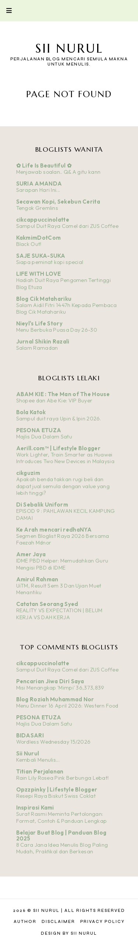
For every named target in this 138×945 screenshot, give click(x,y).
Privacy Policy (102, 921)
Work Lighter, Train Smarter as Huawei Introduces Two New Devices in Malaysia (65, 458)
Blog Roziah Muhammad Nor (55, 699)
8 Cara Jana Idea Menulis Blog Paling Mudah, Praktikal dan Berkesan (62, 848)
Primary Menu (6, 10)
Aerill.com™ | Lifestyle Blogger (58, 448)
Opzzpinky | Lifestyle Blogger (57, 789)
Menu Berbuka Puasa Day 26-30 (56, 330)
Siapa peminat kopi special (50, 262)
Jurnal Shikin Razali (43, 341)
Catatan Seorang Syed (47, 603)
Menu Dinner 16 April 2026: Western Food (67, 705)
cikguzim (28, 472)
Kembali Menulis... (38, 760)
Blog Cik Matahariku (44, 298)
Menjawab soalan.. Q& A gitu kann (58, 172)
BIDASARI (30, 735)
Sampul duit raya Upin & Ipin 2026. (58, 418)
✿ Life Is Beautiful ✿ (44, 165)
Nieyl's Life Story (39, 323)
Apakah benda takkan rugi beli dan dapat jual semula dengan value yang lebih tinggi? (63, 486)
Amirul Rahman (37, 579)
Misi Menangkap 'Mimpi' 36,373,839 (60, 687)
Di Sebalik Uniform (42, 504)
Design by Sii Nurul (69, 933)
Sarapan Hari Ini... (38, 190)
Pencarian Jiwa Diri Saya (50, 681)
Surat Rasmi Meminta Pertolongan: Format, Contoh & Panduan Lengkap (61, 817)
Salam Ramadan (37, 348)
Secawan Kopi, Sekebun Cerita (58, 201)
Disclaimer (58, 921)
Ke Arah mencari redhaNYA (54, 529)
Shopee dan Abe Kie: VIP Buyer (54, 400)
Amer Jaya (31, 554)
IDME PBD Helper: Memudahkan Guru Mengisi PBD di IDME (62, 564)
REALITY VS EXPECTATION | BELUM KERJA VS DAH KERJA (59, 614)
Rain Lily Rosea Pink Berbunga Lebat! (62, 778)
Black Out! (29, 244)
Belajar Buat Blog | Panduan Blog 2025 (61, 835)
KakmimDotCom (38, 237)
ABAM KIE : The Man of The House (63, 394)
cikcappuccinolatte (42, 219)
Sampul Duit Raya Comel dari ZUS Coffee (67, 226)
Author (25, 921)
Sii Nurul (69, 48)
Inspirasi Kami (35, 807)
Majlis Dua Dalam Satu (44, 436)
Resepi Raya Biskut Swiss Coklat (56, 796)
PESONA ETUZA (38, 430)
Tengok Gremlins (37, 208)
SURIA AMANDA (39, 183)
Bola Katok (31, 412)
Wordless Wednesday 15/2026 (53, 741)
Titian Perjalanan (40, 771)
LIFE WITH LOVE (38, 273)
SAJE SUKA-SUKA (41, 255)
